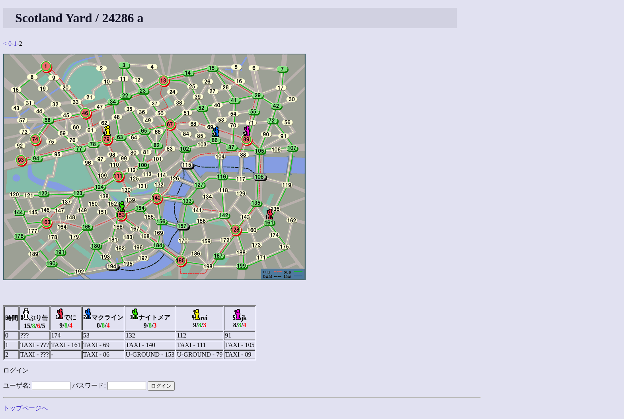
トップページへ (25, 408)
